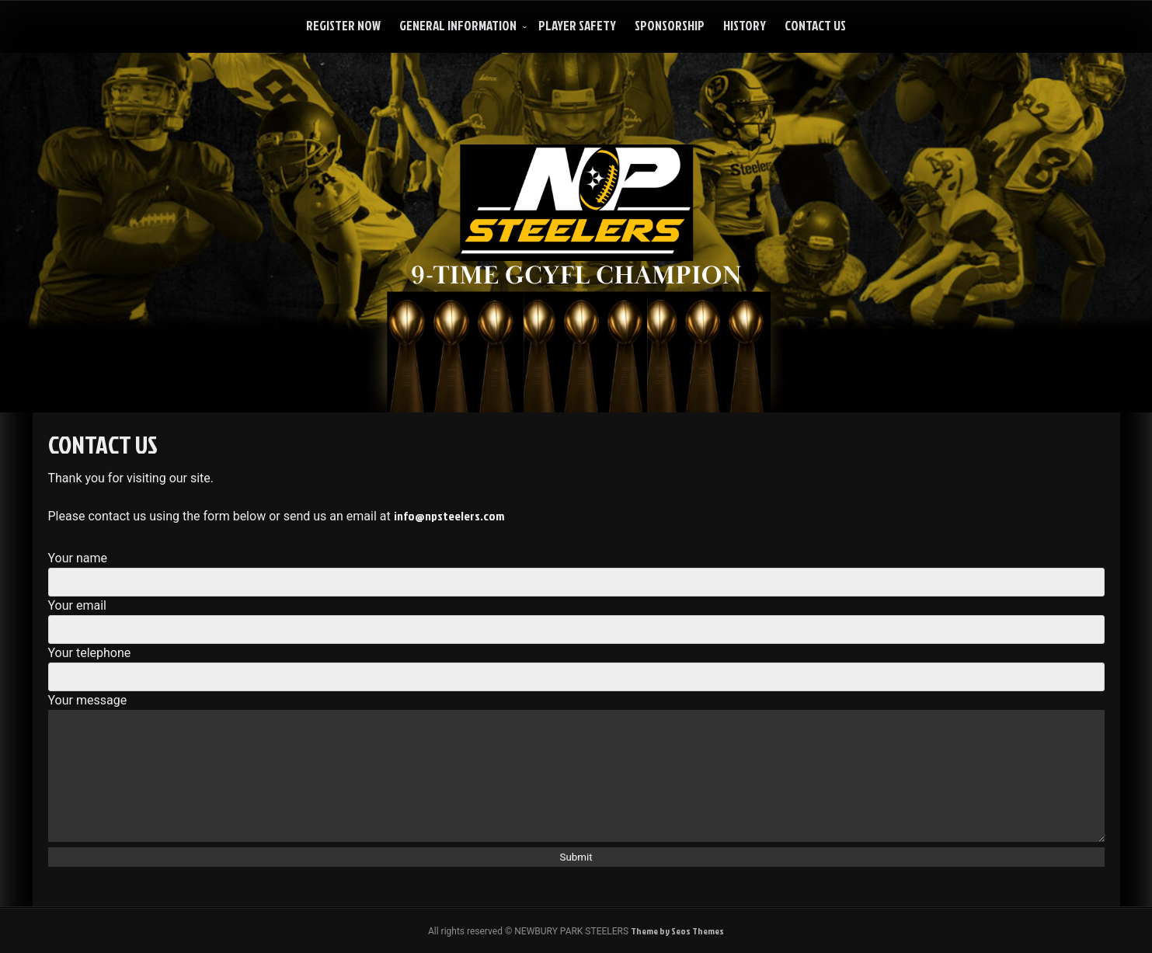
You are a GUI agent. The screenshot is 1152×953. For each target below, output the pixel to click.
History (744, 25)
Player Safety (577, 25)
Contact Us (815, 25)
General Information (458, 25)
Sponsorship (670, 25)
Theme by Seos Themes (677, 930)
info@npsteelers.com (449, 515)
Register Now (343, 25)
